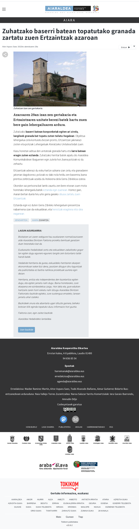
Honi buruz (31, 427)
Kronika (72, 507)
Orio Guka (36, 511)
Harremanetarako (96, 427)
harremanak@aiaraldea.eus (69, 371)
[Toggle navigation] (4, 9)
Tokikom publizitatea (69, 522)
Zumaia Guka (87, 511)
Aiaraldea (16, 499)
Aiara (69, 20)
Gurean (70, 517)
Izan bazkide (26, 329)
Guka (28, 507)
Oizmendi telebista (115, 507)
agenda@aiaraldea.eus (69, 381)
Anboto (73, 499)
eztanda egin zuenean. (55, 190)
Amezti (61, 499)
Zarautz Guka (69, 511)
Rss (111, 427)
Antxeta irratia (90, 499)
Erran (55, 503)
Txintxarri (51, 511)
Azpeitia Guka (121, 499)
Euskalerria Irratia (74, 503)
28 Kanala (103, 511)
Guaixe (17, 507)
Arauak (78, 427)
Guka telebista (44, 507)
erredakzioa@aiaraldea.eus (69, 376)
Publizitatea (65, 427)
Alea (50, 499)
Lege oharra (48, 427)
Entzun (125, 47)
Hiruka (59, 507)
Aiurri (40, 499)
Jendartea (21, 220)
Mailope (85, 507)
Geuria (92, 503)
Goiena (104, 503)
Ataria (105, 499)
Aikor (29, 499)
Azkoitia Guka (15, 503)
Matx (58, 517)
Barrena (31, 503)
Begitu (44, 503)
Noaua (97, 507)
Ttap (80, 517)
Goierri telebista (122, 503)
